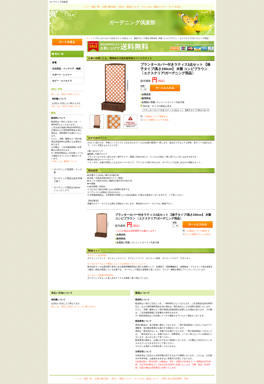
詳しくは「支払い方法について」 (66, 94)
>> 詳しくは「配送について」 (64, 161)
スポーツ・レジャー (62, 74)
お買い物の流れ (109, 7)
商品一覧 (95, 7)
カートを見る (175, 7)
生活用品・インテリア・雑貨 (66, 68)
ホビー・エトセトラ (62, 81)
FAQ (186, 379)
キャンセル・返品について (154, 7)
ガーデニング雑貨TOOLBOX (100, 276)
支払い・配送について (129, 7)
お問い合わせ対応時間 (171, 379)
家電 (54, 62)
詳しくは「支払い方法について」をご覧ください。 (74, 307)
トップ (86, 7)
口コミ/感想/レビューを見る (156, 120)
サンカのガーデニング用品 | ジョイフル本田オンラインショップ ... (117, 264)
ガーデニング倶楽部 (132, 22)
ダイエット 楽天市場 (96, 256)
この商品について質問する (155, 117)
